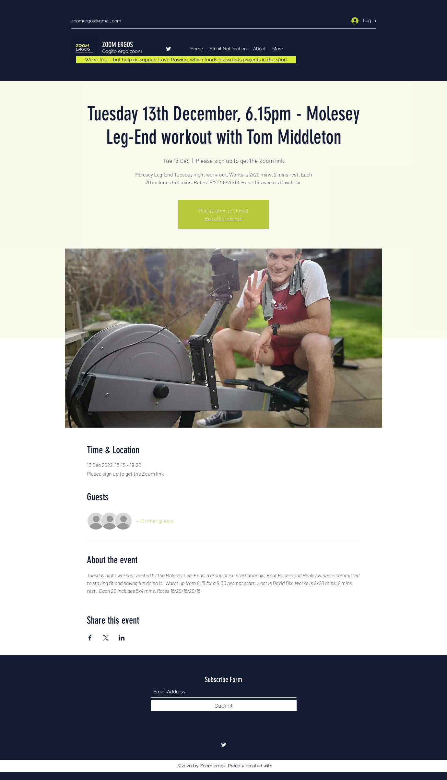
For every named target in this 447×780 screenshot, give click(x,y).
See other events (223, 218)
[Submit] (224, 705)
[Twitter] (168, 48)
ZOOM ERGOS (117, 44)
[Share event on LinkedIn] (122, 637)
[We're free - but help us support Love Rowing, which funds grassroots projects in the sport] (186, 59)
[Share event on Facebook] (90, 637)
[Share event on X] (106, 637)
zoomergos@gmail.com (96, 20)
